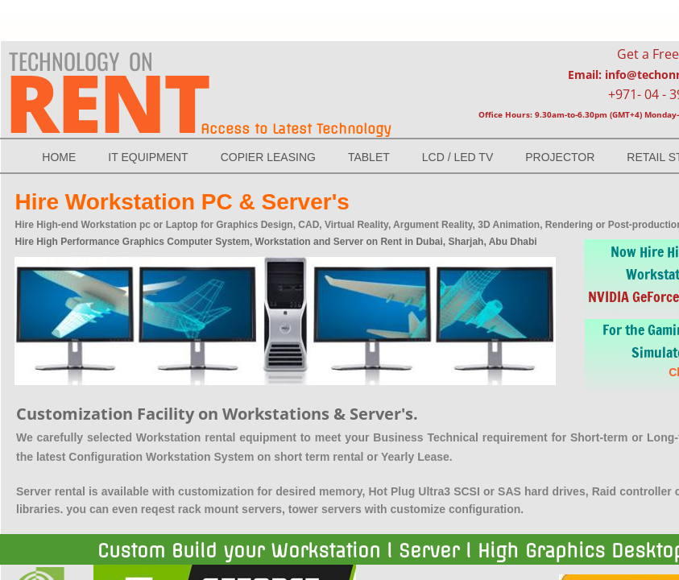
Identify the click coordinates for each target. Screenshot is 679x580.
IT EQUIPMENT (148, 157)
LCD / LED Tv (457, 157)
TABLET (369, 157)
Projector (559, 157)
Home (59, 157)
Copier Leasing (268, 157)
